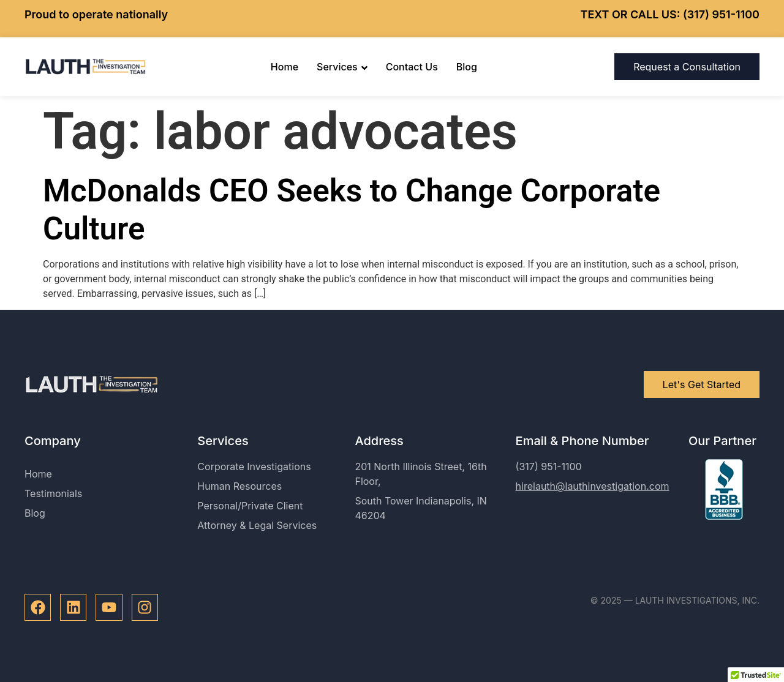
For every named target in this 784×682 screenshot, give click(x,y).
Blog (466, 67)
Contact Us (412, 67)
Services (342, 67)
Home (284, 67)
